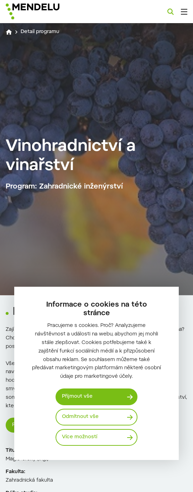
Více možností (79, 437)
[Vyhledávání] (170, 12)
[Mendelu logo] (41, 12)
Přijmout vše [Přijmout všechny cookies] (77, 396)
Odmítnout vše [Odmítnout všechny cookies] (80, 416)
